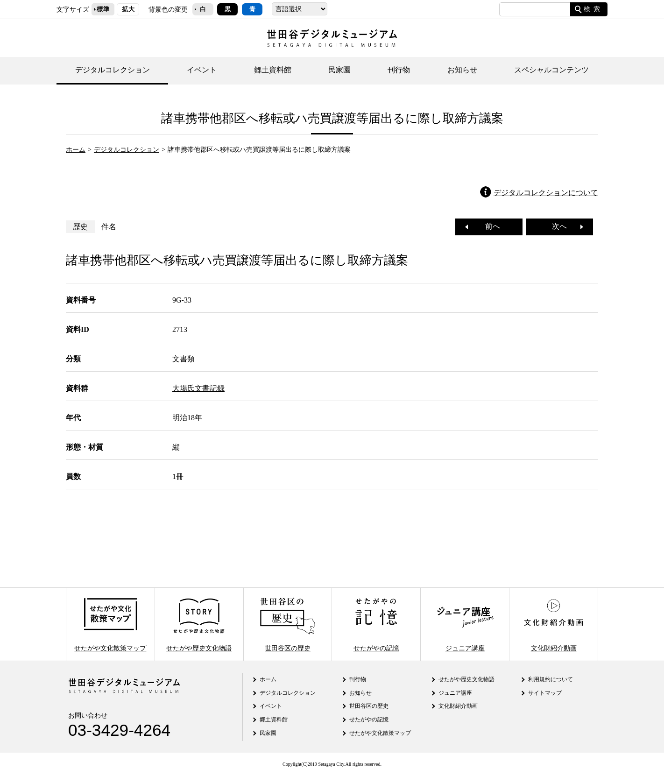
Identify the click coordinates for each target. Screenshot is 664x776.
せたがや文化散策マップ (110, 624)
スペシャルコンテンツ (551, 70)
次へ (563, 226)
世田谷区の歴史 (287, 624)
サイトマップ (545, 693)
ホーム (75, 149)
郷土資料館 (272, 70)
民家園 (339, 70)
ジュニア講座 (465, 624)
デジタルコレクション (112, 70)
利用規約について (550, 679)
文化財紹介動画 (553, 624)
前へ (489, 226)
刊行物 (399, 70)
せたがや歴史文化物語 (199, 624)
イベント (202, 70)
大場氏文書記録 (198, 388)
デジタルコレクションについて (546, 193)
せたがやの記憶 (376, 624)
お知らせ (462, 70)
